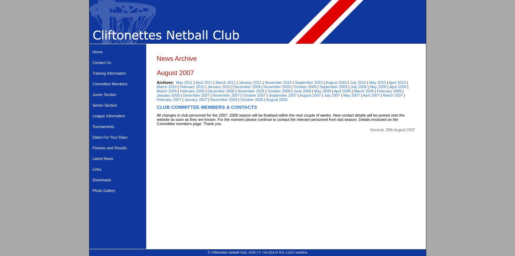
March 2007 (393, 95)
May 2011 (184, 82)
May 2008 (322, 91)
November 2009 (276, 87)
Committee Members (108, 84)
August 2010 (336, 82)
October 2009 (305, 87)
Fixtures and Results (108, 148)
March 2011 (226, 82)
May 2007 (351, 95)
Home (96, 52)
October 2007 (254, 95)
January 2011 (250, 82)
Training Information (107, 73)
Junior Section (102, 94)
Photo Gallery (102, 190)
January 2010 (219, 87)
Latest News (101, 158)
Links (95, 169)
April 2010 (397, 82)
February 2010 (192, 87)
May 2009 (378, 87)
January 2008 (168, 95)
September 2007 (283, 95)
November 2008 (250, 91)
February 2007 (169, 99)
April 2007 (371, 95)
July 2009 (359, 87)
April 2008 (342, 91)
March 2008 (364, 91)
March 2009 (167, 91)
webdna (301, 252)
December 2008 (221, 91)
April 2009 (397, 87)
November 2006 (223, 99)
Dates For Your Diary (108, 137)
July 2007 (332, 95)
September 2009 (333, 87)
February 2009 (192, 91)
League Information (107, 116)
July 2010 (358, 82)
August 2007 (310, 95)
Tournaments (101, 126)
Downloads (100, 180)
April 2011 (204, 82)
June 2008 (302, 91)
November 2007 (226, 95)
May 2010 (377, 82)
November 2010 (278, 82)
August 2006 (276, 99)
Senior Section (103, 105)
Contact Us (100, 62)
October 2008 (279, 91)
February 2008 (389, 91)
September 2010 (309, 82)
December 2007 (196, 95)
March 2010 (167, 87)
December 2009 (247, 87)
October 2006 (251, 99)
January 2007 (196, 99)
